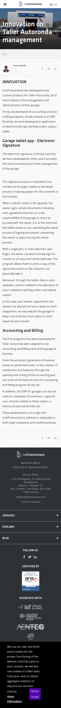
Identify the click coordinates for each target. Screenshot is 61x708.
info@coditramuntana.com (31, 497)
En (53, 4)
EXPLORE (30, 527)
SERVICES (30, 515)
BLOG (30, 538)
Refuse (35, 691)
